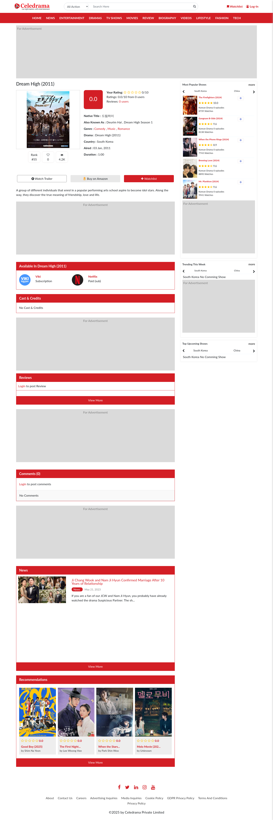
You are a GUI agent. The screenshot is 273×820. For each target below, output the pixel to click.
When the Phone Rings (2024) (214, 139)
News (49, 18)
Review (148, 18)
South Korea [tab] (200, 91)
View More (95, 400)
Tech (238, 18)
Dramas (94, 18)
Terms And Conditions (123, 804)
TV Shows (114, 18)
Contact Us (74, 798)
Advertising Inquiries (118, 798)
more (251, 84)
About (56, 798)
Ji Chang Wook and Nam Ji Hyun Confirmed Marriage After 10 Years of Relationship (118, 581)
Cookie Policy (176, 798)
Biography (168, 18)
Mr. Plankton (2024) (209, 181)
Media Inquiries (149, 798)
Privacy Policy (155, 804)
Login (21, 386)
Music (111, 128)
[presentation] (200, 91)
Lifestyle (204, 18)
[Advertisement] (130, 51)
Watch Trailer (42, 178)
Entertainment (71, 18)
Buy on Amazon (95, 178)
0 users (124, 101)
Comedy (99, 128)
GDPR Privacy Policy (206, 798)
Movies (132, 18)
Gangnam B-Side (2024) (211, 118)
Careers (92, 798)
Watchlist (149, 178)
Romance (123, 128)
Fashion (222, 18)
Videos (186, 18)
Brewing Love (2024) (209, 160)
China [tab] (237, 91)
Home (36, 18)
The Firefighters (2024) (210, 97)
